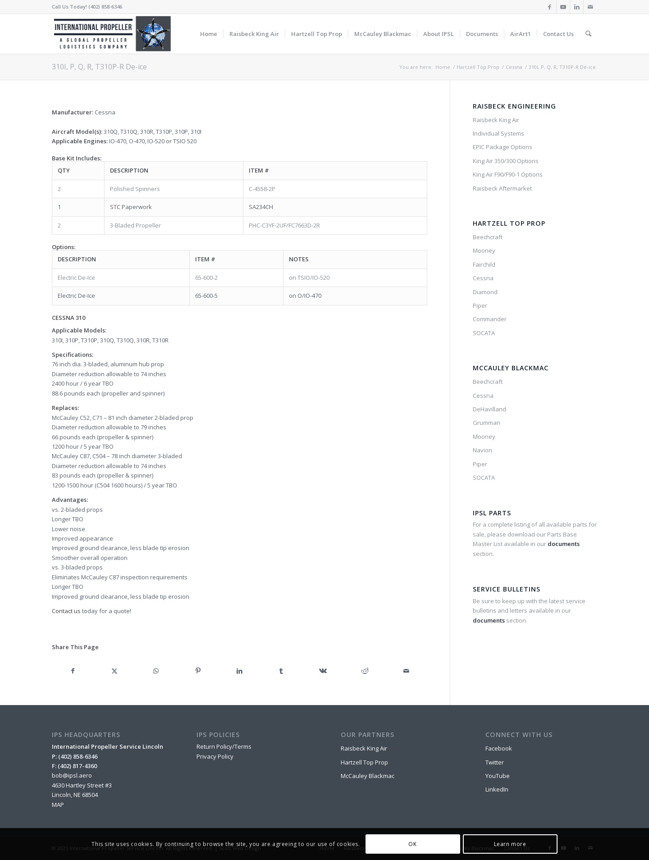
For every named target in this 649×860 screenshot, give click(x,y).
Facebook (498, 748)
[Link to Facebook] (549, 7)
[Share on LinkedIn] (240, 671)
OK (412, 844)
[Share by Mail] (407, 671)
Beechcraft (488, 237)
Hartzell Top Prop (364, 762)
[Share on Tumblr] (281, 671)
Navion (482, 450)
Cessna (483, 278)
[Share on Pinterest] (198, 671)
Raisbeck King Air (496, 120)
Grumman (486, 423)
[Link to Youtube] (563, 7)
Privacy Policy (215, 756)
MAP (58, 805)
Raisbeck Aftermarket (502, 188)
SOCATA (484, 333)
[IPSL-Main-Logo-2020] (114, 34)
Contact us (66, 611)
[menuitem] (208, 34)
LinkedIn (496, 789)
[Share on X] (115, 671)
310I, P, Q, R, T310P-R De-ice (99, 67)
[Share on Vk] (323, 671)
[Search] (588, 34)
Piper (480, 305)
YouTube (497, 776)
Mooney (484, 250)
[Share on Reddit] (365, 671)
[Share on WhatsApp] (156, 671)
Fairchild (484, 264)
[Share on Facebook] (73, 671)
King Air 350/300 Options (506, 161)
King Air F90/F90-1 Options (508, 174)
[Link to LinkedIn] (576, 7)
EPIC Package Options (502, 147)
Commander (490, 319)
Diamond (485, 292)
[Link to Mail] (590, 7)
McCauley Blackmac (367, 776)
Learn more (510, 844)
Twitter (494, 762)
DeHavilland (489, 409)
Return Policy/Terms (224, 746)
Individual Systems (498, 133)
